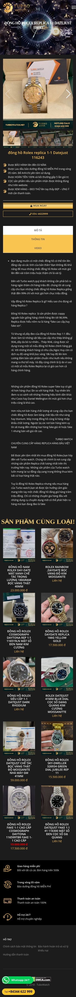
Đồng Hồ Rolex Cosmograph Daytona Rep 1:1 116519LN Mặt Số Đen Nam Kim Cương (18, 639)
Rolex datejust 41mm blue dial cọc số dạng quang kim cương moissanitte (57, 704)
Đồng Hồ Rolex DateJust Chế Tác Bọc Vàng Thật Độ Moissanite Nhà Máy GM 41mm (19, 768)
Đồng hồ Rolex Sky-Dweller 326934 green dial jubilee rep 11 (57, 766)
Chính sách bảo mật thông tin (19, 946)
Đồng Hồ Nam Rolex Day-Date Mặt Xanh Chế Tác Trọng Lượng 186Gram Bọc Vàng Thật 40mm (19, 576)
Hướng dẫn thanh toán (16, 954)
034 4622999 (38, 213)
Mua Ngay (38, 205)
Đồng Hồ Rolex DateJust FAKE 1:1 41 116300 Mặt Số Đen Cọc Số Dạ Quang (57, 830)
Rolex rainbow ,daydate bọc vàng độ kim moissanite (57, 572)
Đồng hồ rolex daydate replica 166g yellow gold (57, 636)
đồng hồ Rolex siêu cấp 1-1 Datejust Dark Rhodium (19, 700)
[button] (68, 93)
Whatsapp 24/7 (20, 980)
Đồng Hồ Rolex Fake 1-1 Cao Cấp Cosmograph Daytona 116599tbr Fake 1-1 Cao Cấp (19, 832)
